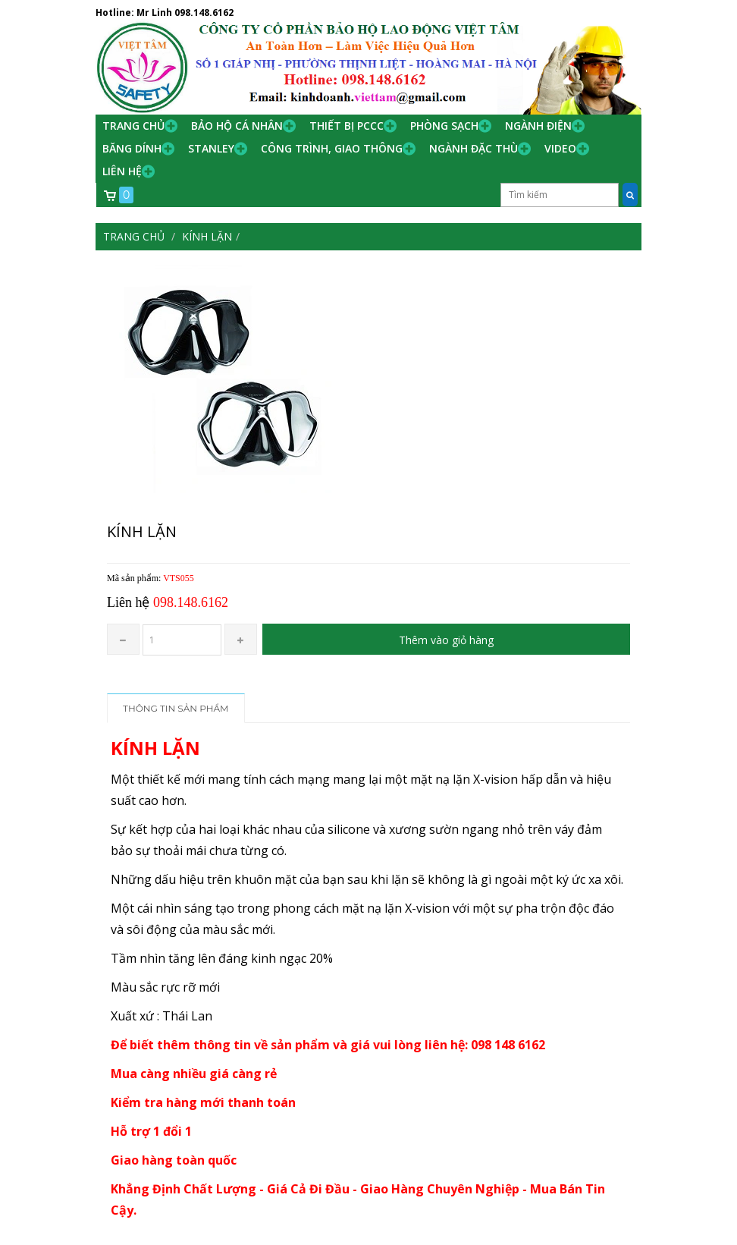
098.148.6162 (204, 12)
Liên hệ (122, 171)
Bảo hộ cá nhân (237, 125)
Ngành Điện (538, 125)
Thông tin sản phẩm (176, 708)
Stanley (211, 148)
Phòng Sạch (444, 125)
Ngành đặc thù (473, 148)
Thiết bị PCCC (346, 125)
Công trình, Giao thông (332, 148)
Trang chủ (133, 125)
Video (560, 148)
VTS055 (178, 578)
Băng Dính (132, 148)
